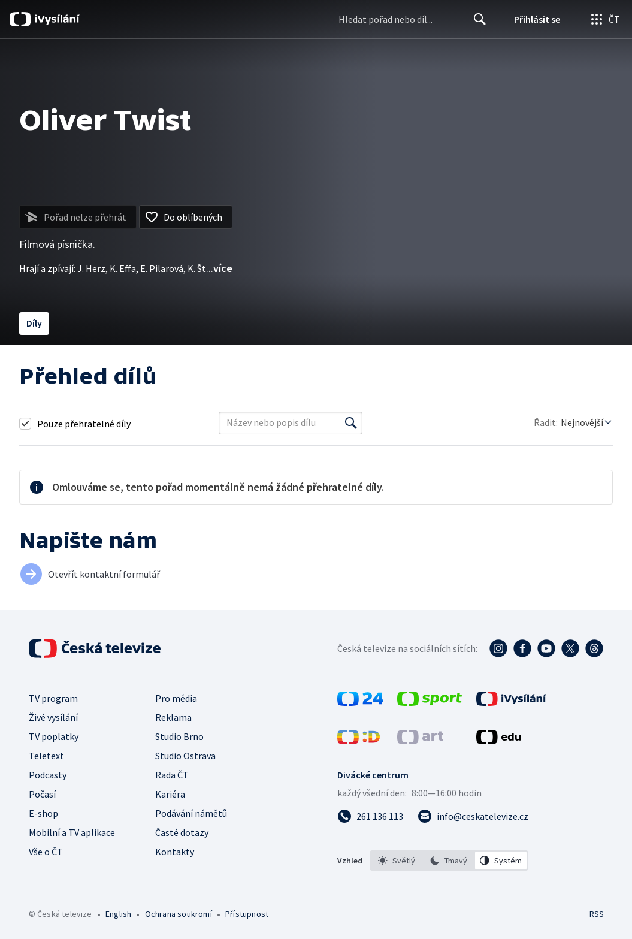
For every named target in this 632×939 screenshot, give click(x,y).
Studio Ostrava (185, 756)
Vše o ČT (46, 852)
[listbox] (449, 860)
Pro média (176, 698)
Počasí (42, 794)
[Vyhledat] (351, 423)
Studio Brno (179, 736)
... (219, 268)
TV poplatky (53, 736)
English (118, 913)
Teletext (46, 756)
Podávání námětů (191, 813)
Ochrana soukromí (178, 913)
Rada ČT (172, 775)
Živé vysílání (53, 717)
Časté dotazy (181, 832)
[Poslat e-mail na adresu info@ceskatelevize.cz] (473, 816)
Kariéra (170, 794)
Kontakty (174, 852)
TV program (53, 698)
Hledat (476, 24)
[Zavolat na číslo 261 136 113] (370, 816)
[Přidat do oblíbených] (185, 217)
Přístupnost (246, 913)
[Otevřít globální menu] (604, 19)
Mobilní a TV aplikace (72, 832)
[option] (396, 860)
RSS (596, 913)
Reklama (173, 717)
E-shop (43, 813)
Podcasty (47, 775)
